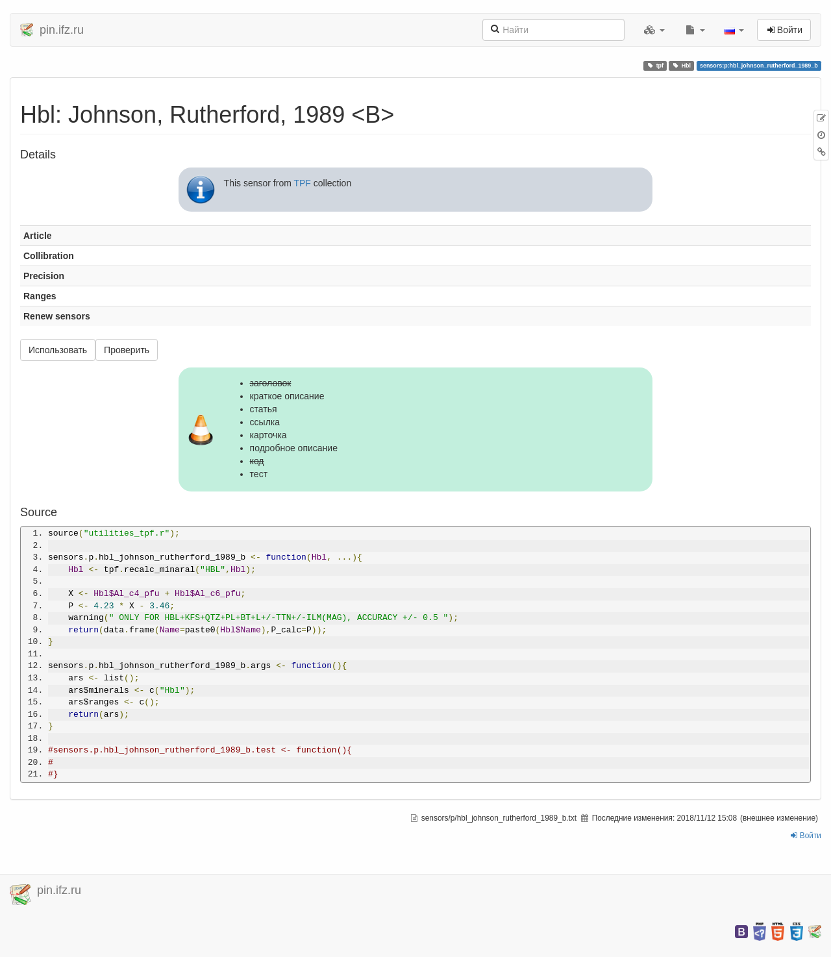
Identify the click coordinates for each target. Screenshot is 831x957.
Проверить (126, 350)
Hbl (682, 65)
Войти (806, 835)
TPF (301, 183)
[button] (654, 30)
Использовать (58, 350)
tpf (655, 65)
